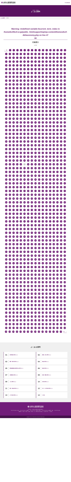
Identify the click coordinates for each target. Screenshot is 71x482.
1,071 (6, 289)
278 (28, 111)
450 (35, 149)
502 (39, 160)
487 (46, 156)
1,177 (21, 312)
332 (39, 122)
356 (64, 126)
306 (6, 118)
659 (53, 194)
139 (17, 80)
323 (6, 122)
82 (57, 65)
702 (24, 206)
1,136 (57, 301)
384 (42, 133)
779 (57, 221)
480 (21, 156)
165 (50, 84)
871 (21, 244)
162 (39, 84)
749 (10, 217)
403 (50, 137)
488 (50, 156)
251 (53, 103)
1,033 (54, 278)
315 (39, 118)
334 (46, 122)
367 (42, 130)
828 (50, 232)
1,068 (57, 286)
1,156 (6, 308)
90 (24, 69)
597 (13, 183)
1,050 (54, 282)
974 (24, 267)
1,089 (10, 293)
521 (46, 164)
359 (13, 130)
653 (31, 194)
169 (64, 84)
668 (24, 198)
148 (50, 80)
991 (24, 270)
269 (57, 107)
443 (10, 149)
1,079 (35, 289)
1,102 (57, 293)
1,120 (61, 297)
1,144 (25, 305)
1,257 (65, 327)
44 (42, 57)
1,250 (39, 327)
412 (21, 141)
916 (61, 251)
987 (10, 270)
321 (61, 118)
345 (24, 126)
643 (57, 190)
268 (53, 107)
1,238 (57, 324)
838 (24, 236)
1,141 (14, 305)
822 (28, 232)
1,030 (43, 278)
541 (57, 168)
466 (31, 152)
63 (50, 61)
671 (35, 198)
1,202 (50, 316)
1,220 (54, 320)
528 (10, 168)
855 (24, 240)
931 (53, 255)
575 (57, 175)
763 (61, 217)
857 (31, 240)
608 (53, 183)
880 (53, 244)
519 (39, 164)
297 (35, 114)
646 (6, 194)
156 (17, 84)
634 (24, 190)
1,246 (25, 327)
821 (24, 232)
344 (21, 126)
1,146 (32, 305)
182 (50, 88)
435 (42, 145)
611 (64, 183)
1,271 (54, 331)
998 (50, 270)
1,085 (57, 289)
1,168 (50, 308)
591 (53, 179)
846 (53, 236)
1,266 (35, 331)
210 (28, 95)
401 (42, 137)
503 (42, 160)
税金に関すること (45, 361)
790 (35, 225)
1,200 (43, 316)
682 (13, 202)
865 (61, 240)
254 (64, 103)
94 (39, 69)
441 (64, 145)
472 (53, 152)
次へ (64, 331)
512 (13, 164)
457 (61, 149)
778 (53, 221)
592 (57, 179)
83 (61, 65)
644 (61, 190)
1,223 (65, 320)
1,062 (35, 286)
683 (17, 202)
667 (21, 198)
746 (61, 213)
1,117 (50, 297)
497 (21, 160)
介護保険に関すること (14, 374)
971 (13, 267)
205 (10, 95)
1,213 (28, 320)
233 (50, 99)
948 (53, 259)
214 (42, 95)
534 (31, 168)
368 (46, 130)
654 (35, 194)
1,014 (46, 274)
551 (31, 171)
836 (17, 236)
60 (39, 61)
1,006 (17, 274)
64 (53, 61)
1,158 (14, 308)
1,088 (6, 293)
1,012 (39, 274)
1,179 (28, 312)
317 (46, 118)
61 (42, 61)
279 (31, 111)
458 (64, 149)
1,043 (28, 282)
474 (61, 152)
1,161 (25, 308)
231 (42, 99)
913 (50, 251)
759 (46, 217)
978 (39, 267)
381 (31, 133)
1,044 (32, 282)
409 (10, 141)
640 (46, 190)
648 (13, 194)
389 (61, 133)
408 (6, 141)
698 (10, 206)
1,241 (6, 327)
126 (31, 76)
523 (53, 164)
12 (50, 50)
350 (42, 126)
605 (42, 183)
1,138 (65, 301)
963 (46, 263)
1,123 (10, 301)
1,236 (50, 324)
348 (35, 126)
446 (21, 149)
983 (57, 267)
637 (35, 190)
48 (57, 57)
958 (28, 263)
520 (42, 164)
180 (42, 88)
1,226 (14, 324)
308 (13, 118)
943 (35, 259)
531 (21, 168)
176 (28, 88)
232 (46, 99)
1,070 (65, 286)
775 (42, 221)
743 (50, 213)
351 (46, 126)
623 (46, 187)
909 (35, 251)
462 (17, 152)
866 (64, 240)
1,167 (46, 308)
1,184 (46, 312)
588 (42, 179)
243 (24, 103)
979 (42, 267)
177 (31, 88)
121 (13, 76)
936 (10, 259)
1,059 (25, 286)
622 (42, 187)
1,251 (43, 327)
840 (31, 236)
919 (10, 255)
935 (6, 259)
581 (17, 179)
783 (10, 225)
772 (31, 221)
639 (42, 190)
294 (24, 114)
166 (53, 84)
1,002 (65, 270)
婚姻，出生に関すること (46, 354)
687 (31, 202)
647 (10, 194)
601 (28, 183)
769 (21, 221)
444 (13, 149)
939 (21, 259)
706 (39, 206)
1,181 (35, 312)
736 (24, 213)
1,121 (65, 297)
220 (64, 95)
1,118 (54, 297)
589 (46, 179)
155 (13, 84)
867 (6, 244)
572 (46, 175)
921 (17, 255)
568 (31, 175)
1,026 (28, 278)
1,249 (35, 327)
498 (24, 160)
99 (57, 69)
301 (50, 114)
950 (61, 259)
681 (10, 202)
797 (61, 225)
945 (42, 259)
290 (10, 114)
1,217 (43, 320)
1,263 (24, 331)
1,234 (43, 324)
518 (35, 164)
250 (50, 103)
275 (17, 111)
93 (35, 69)
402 (46, 137)
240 (13, 103)
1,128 (28, 301)
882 (61, 244)
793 (46, 225)
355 (61, 126)
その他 (43, 395)
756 (35, 217)
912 (46, 251)
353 (53, 126)
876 (39, 244)
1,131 (39, 301)
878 (46, 244)
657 (46, 194)
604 (39, 183)
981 (50, 267)
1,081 (43, 289)
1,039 (14, 282)
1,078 (32, 289)
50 (64, 57)
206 (13, 95)
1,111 (28, 297)
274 (13, 111)
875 (35, 244)
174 (21, 88)
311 (24, 118)
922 (21, 255)
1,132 (43, 301)
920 (13, 255)
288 (64, 111)
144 (35, 80)
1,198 (35, 316)
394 (17, 137)
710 (53, 206)
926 (35, 255)
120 (10, 76)
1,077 (28, 289)
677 (57, 198)
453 (46, 149)
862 (50, 240)
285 (53, 111)
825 (39, 232)
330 (31, 122)
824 (35, 232)
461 (13, 152)
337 (57, 122)
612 (6, 187)
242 (21, 103)
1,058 (21, 286)
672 (39, 198)
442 (6, 149)
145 (39, 80)
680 (6, 202)
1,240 (65, 324)
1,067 (54, 286)
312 (28, 118)
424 (64, 141)
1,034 (57, 278)
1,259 (10, 331)
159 (28, 84)
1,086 (61, 289)
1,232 (35, 324)
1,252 (46, 327)
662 (64, 194)
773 (35, 221)
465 (28, 152)
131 (50, 76)
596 (10, 183)
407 (64, 137)
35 (9, 57)
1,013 (43, 274)
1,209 (14, 320)
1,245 (21, 327)
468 (39, 152)
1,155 (65, 305)
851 (10, 240)
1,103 (61, 293)
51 (6, 61)
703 (28, 206)
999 (53, 270)
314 (35, 118)
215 (46, 95)
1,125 (17, 301)
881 (57, 244)
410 (13, 141)
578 (6, 179)
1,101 (54, 293)
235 (57, 99)
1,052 (61, 282)
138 (13, 80)
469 (42, 152)
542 (61, 168)
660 (57, 194)
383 (39, 133)
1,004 (10, 274)
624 (50, 187)
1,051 (57, 282)
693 (53, 202)
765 (6, 221)
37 (17, 57)
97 (50, 69)
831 (61, 232)
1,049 (50, 282)
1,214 (32, 320)
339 (64, 122)
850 (6, 240)
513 (17, 164)
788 (28, 225)
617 (24, 187)
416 (35, 141)
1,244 (17, 327)
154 (10, 84)
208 (21, 95)
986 (6, 270)
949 (57, 259)
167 (57, 84)
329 (28, 122)
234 (53, 99)
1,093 (25, 293)
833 (6, 236)
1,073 (14, 289)
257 (13, 107)
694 (57, 202)
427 (13, 145)
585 (31, 179)
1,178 (25, 312)
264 (39, 107)
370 (53, 130)
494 (10, 160)
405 (57, 137)
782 (6, 225)
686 (28, 202)
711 (57, 206)
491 (61, 156)
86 (9, 69)
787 (24, 225)
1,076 (25, 289)
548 (21, 171)
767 (13, 221)
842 (39, 236)
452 (42, 149)
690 (42, 202)
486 (42, 156)
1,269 (46, 331)
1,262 (21, 331)
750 (13, 217)
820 (21, 232)
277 (24, 111)
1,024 (21, 278)
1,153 (57, 305)
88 (17, 69)
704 (31, 206)
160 (31, 84)
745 (57, 213)
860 (42, 240)
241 (17, 103)
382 (35, 133)
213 (39, 95)
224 (17, 99)
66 (61, 61)
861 (46, 240)
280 (35, 111)
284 (50, 111)
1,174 (10, 312)
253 (61, 103)
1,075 (21, 289)
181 (46, 88)
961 (39, 263)
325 (13, 122)
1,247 (28, 327)
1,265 (32, 331)
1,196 (28, 316)
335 (50, 122)
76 (35, 65)
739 (35, 213)
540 (53, 168)
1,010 (32, 274)
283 (46, 111)
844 (46, 236)
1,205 (61, 316)
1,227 (17, 324)
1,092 (21, 293)
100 (61, 69)
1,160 (21, 308)
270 (61, 107)
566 (24, 175)
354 (57, 126)
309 (17, 118)
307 (10, 118)
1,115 (43, 297)
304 (61, 114)
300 (46, 114)
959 (31, 263)
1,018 (61, 274)
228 (31, 99)
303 (57, 114)
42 (35, 57)
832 (64, 232)
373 (64, 130)
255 (6, 107)
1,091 (17, 293)
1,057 (17, 286)
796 (57, 225)
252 (57, 103)
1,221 (57, 320)
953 (10, 263)
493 (6, 160)
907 (28, 251)
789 (31, 225)
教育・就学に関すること (14, 361)
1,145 (28, 305)
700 (17, 206)
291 (13, 114)
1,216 (39, 320)
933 (61, 255)
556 (50, 171)
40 (28, 57)
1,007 (21, 274)
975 (28, 267)
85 (6, 69)
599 (21, 183)
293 (21, 114)
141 (24, 80)
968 (64, 263)
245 (31, 103)
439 (57, 145)
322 (64, 118)
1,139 (6, 305)
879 (50, 244)
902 (10, 251)
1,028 (35, 278)
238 (6, 103)
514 (21, 164)
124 (24, 76)
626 (57, 187)
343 (17, 126)
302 (53, 114)
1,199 (39, 316)
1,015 (50, 274)
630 (10, 190)
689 (39, 202)
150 (57, 80)
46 (50, 57)
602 (31, 183)
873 (28, 244)
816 (6, 232)
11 (46, 50)
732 (10, 213)
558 (57, 171)
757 (39, 217)
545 (10, 171)
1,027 (32, 278)
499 (28, 160)
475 (64, 152)
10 (43, 50)
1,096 (35, 293)
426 (10, 145)
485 (39, 156)
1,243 (14, 327)
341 (10, 126)
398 (31, 137)
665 (13, 198)
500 (31, 160)
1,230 (28, 324)
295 (28, 114)
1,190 (6, 316)
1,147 (35, 305)
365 (35, 130)
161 (35, 84)
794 (50, 225)
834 (10, 236)
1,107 (14, 297)
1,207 (6, 320)
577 (64, 175)
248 (42, 103)
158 (24, 84)
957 (24, 263)
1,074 (17, 289)
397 (28, 137)
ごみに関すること (13, 381)
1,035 (61, 278)
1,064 (43, 286)
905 (21, 251)
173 (17, 88)
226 (24, 99)
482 (28, 156)
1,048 (46, 282)
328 (24, 122)
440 (61, 145)
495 (13, 160)
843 (42, 236)
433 (35, 145)
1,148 (39, 305)
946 (46, 259)
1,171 (61, 308)
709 (50, 206)
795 (53, 225)
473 (57, 152)
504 (46, 160)
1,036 (65, 278)
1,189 (65, 312)
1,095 (32, 293)
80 (50, 65)
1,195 (25, 316)
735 (21, 213)
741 (42, 213)
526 (64, 164)
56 (24, 61)
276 (21, 111)
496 (17, 160)
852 (13, 240)
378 (21, 133)
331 (35, 122)
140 (21, 80)
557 (53, 171)
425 (6, 145)
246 (35, 103)
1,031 (46, 278)
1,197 (32, 316)
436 (46, 145)
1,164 (35, 308)
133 (57, 76)
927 (39, 255)
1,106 (10, 297)
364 (31, 130)
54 (17, 61)
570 (39, 175)
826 (42, 232)
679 (64, 198)
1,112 (32, 297)
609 (57, 183)
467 (35, 152)
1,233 (39, 324)
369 (50, 130)
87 (13, 69)
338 (61, 122)
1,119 (57, 297)
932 (57, 255)
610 (61, 183)
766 (10, 221)
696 (64, 202)
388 (57, 133)
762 (57, 217)
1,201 (46, 316)
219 (61, 95)
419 (46, 141)
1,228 (21, 324)
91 (28, 69)
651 (24, 194)
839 (28, 236)
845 (50, 236)
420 (50, 141)
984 (61, 267)
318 (50, 118)
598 (17, 183)
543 (64, 168)
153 (6, 84)
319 (53, 118)
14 (57, 50)
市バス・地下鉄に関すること (47, 388)
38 (20, 57)
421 (53, 141)
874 (31, 244)
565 (21, 175)
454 (50, 149)
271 (64, 107)
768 (17, 221)
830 (57, 232)
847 (57, 236)
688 (35, 202)
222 (10, 99)
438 (53, 145)
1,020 (6, 278)
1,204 (57, 316)
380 (28, 133)
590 (50, 179)
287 (61, 111)
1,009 (28, 274)
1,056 (14, 286)
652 (28, 194)
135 (64, 76)
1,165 (39, 308)
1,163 (32, 308)
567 (28, 175)
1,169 (54, 308)
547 (17, 171)
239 (10, 103)
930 (50, 255)
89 (20, 69)
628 (64, 187)
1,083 (50, 289)
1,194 (21, 316)
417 (39, 141)
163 (42, 84)
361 (21, 130)
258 (17, 107)
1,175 (14, 312)
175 (24, 88)
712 (61, 206)
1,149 (43, 305)
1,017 (57, 274)
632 (17, 190)
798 (64, 225)
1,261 (17, 331)
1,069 (61, 286)
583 (24, 179)
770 (24, 221)
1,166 (43, 308)
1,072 (10, 289)
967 (61, 263)
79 (46, 65)
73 (24, 65)
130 (46, 76)
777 (50, 221)
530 (17, 168)
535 (35, 168)
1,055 (10, 286)
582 (21, 179)
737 (28, 213)
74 (28, 65)
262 (31, 107)
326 (17, 122)
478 (13, 156)
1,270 (50, 331)
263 (35, 107)
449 (31, 149)
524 (57, 164)
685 (24, 202)
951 (64, 259)
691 (46, 202)
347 (31, 126)
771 (28, 221)
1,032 (50, 278)
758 (42, 217)
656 (42, 194)
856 (28, 240)
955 (17, 263)
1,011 (35, 274)
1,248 (32, 327)
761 (53, 217)
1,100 (50, 293)
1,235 (46, 324)
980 (46, 267)
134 (61, 76)
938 (17, 259)
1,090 (14, 293)
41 (31, 57)
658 (50, 194)
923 (24, 255)
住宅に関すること (45, 381)
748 (6, 217)
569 (35, 175)
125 (28, 76)
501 (35, 160)
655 (39, 194)
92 (31, 69)
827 (46, 232)
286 (57, 111)
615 (17, 187)
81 (53, 65)
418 (42, 141)
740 (39, 213)
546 (13, 171)
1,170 (57, 308)
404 (53, 137)
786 (21, 225)
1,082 (46, 289)
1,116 (46, 297)
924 (28, 255)
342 (13, 126)
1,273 (61, 331)
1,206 (65, 316)
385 (46, 133)
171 (10, 88)
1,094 (28, 293)
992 (28, 270)
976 (31, 267)
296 (31, 114)
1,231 (32, 324)
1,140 (10, 305)
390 (64, 133)
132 (53, 76)
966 (57, 263)
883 (64, 244)
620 (35, 187)
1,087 (65, 289)
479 (17, 156)
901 (6, 251)
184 (57, 88)
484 (35, 156)
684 (21, 202)
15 (61, 50)
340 (6, 126)
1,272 (57, 331)
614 (13, 187)
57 (28, 61)
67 (64, 61)
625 (53, 187)
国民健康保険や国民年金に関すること (16, 368)
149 (53, 80)
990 (21, 270)
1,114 (39, 297)
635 (28, 190)
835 (13, 236)
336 (53, 122)
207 (17, 95)
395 (21, 137)
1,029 (39, 278)
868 (10, 244)
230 (39, 99)
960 (35, 263)
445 (17, 149)
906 (24, 251)
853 (17, 240)
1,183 (43, 312)
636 (31, 190)
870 (17, 244)
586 (35, 179)
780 (61, 221)
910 (39, 251)
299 (42, 114)
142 (28, 80)
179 (39, 88)
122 (17, 76)
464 (24, 152)
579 (10, 179)
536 (39, 168)
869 (13, 244)
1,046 (39, 282)
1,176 (17, 312)
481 (24, 156)
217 (53, 95)
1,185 (50, 312)
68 (6, 65)
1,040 (17, 282)
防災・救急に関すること (14, 388)
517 (31, 164)
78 (42, 65)
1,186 (54, 312)
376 (13, 133)
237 (64, 99)
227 (28, 99)
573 (50, 175)
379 (24, 133)
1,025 (25, 278)
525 (61, 164)
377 (17, 133)
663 (6, 198)
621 (39, 187)
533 (28, 168)
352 (50, 126)
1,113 (35, 297)
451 (39, 149)
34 (6, 57)
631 (13, 190)
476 (6, 156)
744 (53, 213)
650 (21, 194)
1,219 (50, 320)
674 (46, 198)
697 (6, 206)
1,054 (6, 286)
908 (31, 251)
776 (46, 221)
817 (10, 232)
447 (24, 149)
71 (17, 65)
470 (46, 152)
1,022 (14, 278)
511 (10, 164)
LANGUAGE (68, 2)
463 (21, 152)
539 (50, 168)
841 (35, 236)
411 (17, 141)
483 (31, 156)
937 (13, 259)
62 (46, 61)
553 (39, 171)
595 (6, 183)
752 (21, 217)
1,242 (10, 327)
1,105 (6, 297)
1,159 (17, 308)
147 (46, 80)
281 (39, 111)
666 (17, 198)
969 (6, 267)
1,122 (6, 301)
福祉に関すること (45, 368)
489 (53, 156)
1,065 (46, 286)
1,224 (6, 324)
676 (53, 198)
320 (57, 118)
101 (64, 69)
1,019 (65, 274)
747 (64, 213)
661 (61, 194)
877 (42, 244)
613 (10, 187)
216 (50, 95)
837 (21, 236)
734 (17, 213)
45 (46, 57)
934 (64, 255)
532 (24, 168)
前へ (7, 50)
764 (64, 217)
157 (21, 84)
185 (61, 88)
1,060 (28, 286)
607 (50, 183)
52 (9, 61)
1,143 (21, 305)
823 (31, 232)
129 (42, 76)
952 (6, 263)
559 (61, 171)
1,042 (25, 282)
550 (28, 171)
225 (21, 99)
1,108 (17, 297)
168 (61, 84)
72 (20, 65)
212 (35, 95)
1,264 (28, 331)
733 (13, 213)
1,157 (10, 308)
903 (13, 251)
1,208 (10, 320)
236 (61, 99)
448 (28, 149)
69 (9, 65)
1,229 (25, 324)
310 (21, 118)
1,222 (61, 320)
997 (46, 270)
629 (6, 190)
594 (64, 179)
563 (13, 175)
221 (6, 99)
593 (61, 179)
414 (28, 141)
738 (31, 213)
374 (6, 133)
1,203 (54, 316)
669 (28, 198)
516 (28, 164)
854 (21, 240)
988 (13, 270)
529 (13, 168)
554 (42, 171)
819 (17, 232)
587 (39, 179)
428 (17, 145)
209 (24, 95)
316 (42, 118)
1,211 (21, 320)
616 (21, 187)
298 (39, 114)
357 (6, 130)
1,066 (50, 286)
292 (17, 114)
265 (42, 107)
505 (50, 160)
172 (13, 88)
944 (39, 259)
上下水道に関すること (14, 395)
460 (10, 152)
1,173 (6, 312)
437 (50, 145)
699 (13, 206)
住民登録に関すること (14, 354)
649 (17, 194)
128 (39, 76)
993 (31, 270)
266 (46, 107)
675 (50, 198)
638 (39, 190)
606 (46, 183)
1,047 (43, 282)
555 (46, 171)
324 (10, 122)
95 (42, 69)
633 (21, 190)
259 (21, 107)
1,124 (14, 301)
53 (13, 61)
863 (53, 240)
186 (64, 88)
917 (64, 251)
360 (17, 130)
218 (57, 95)
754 (28, 217)
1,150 (46, 305)
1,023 (17, 278)
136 (6, 80)
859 (39, 240)
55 (20, 61)
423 (61, 141)
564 (17, 175)
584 (28, 179)
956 (21, 263)
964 (50, 263)
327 (21, 122)
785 (17, 225)
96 (46, 69)
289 (6, 114)
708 (46, 206)
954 (13, 263)
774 (39, 221)
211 (31, 95)
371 (57, 130)
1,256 (61, 327)
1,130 (35, 301)
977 (35, 267)
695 (61, 202)
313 (31, 118)
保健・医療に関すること (46, 374)
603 (35, 183)
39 (24, 57)
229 (35, 99)
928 (42, 255)
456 (57, 149)
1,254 (54, 327)
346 (28, 126)
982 (53, 267)
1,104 (65, 293)
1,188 (61, 312)
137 (10, 80)
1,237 (54, 324)
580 (13, 179)
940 (24, 259)
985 (64, 267)
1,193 (17, 316)
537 (42, 168)
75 (31, 65)
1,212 (25, 320)
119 (6, 76)
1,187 (57, 312)
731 (6, 213)
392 (10, 137)
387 (53, 133)
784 (13, 225)
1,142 (17, 305)
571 (42, 175)
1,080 (39, 289)
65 (57, 61)
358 (10, 130)
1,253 (50, 327)
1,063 (39, 286)
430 (24, 145)
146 (42, 80)
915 (57, 251)
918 (6, 255)
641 (50, 190)
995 (39, 270)
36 (13, 57)
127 (35, 76)
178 (35, 88)
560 (64, 171)
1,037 (6, 282)
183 (53, 88)
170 (6, 88)
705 (35, 206)
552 (35, 171)
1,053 (65, 282)
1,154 (61, 305)
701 (21, 206)
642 (53, 190)
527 (6, 168)
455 (53, 149)
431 (28, 145)
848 (61, 236)
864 (57, 240)
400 (39, 137)
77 (39, 65)
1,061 (32, 286)
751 (17, 217)
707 (42, 206)
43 (39, 57)
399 (35, 137)
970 (10, 267)
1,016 (54, 274)
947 (50, 259)
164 (46, 84)
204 (6, 95)
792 (42, 225)
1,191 (10, 316)
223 (13, 99)
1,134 (50, 301)
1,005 (14, 274)
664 (10, 198)
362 (24, 130)
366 (39, 130)
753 (24, 217)
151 (61, 80)
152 (64, 80)
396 (24, 137)
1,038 (10, 282)
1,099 (46, 293)
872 (24, 244)
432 (31, 145)
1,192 (14, 316)
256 (10, 107)
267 (50, 107)
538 (46, 168)
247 (39, 103)
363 (28, 130)
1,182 (39, 312)
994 (35, 270)
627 (61, 187)
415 (31, 141)
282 (42, 111)
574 (53, 175)
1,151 (50, 305)
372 (61, 130)
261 (28, 107)
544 (6, 171)
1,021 (10, 278)
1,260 (13, 331)
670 (31, 198)
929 (46, 255)
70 (13, 65)
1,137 (61, 301)
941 (28, 259)
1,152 (54, 305)
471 (50, 152)
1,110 (25, 297)
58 (31, 61)
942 (31, 259)
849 (64, 236)
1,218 (46, 320)
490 (57, 156)
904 (17, 251)
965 (53, 263)
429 (21, 145)
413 (24, 141)
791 (39, 225)
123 (21, 76)
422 (57, 141)
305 (64, 114)
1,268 (43, 331)
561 (6, 175)
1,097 (39, 293)
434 (39, 145)
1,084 (54, 289)
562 (10, 175)
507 (57, 160)
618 (28, 187)
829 (53, 232)
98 (53, 69)
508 (61, 160)
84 (64, 65)
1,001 (61, 270)
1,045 (35, 282)
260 (24, 107)
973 (21, 267)
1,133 (46, 301)
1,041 (21, 282)
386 (50, 133)
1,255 (57, 327)
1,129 (32, 301)
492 (64, 156)
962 (42, 263)
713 (64, 206)
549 (24, 171)
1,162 (28, 308)
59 (35, 61)
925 (31, 255)
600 (24, 183)
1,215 (35, 320)
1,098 (43, 293)
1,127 (25, 301)
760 (50, 217)
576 (61, 175)
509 (64, 160)
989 (17, 270)
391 (6, 137)
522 (50, 164)
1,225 (10, 324)
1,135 (54, 301)
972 (17, 267)
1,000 (57, 270)
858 (35, 240)
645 (64, 190)
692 (50, 202)
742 (46, 213)
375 (10, 133)
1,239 (61, 324)
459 (6, 152)
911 (42, 251)
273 (10, 111)
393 (13, 137)
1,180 (32, 312)
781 (64, 221)
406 (61, 137)
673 (42, 198)
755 (31, 217)
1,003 (6, 274)
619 (31, 187)
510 (6, 164)
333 (42, 122)
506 (53, 160)
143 (31, 80)
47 (53, 57)
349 (39, 126)
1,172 (65, 308)
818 (13, 232)
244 (28, 103)
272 (6, 111)
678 (61, 198)
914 (53, 251)
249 (46, 103)
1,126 (21, 301)
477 (10, 156)
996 (42, 270)
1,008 (25, 274)
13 (54, 50)
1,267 (39, 331)
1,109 (21, 297)
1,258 (6, 331)
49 (61, 57)
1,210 (17, 320)
